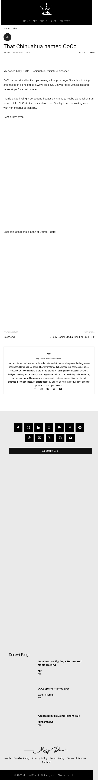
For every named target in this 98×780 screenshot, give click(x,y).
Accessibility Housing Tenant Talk (59, 715)
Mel (8, 52)
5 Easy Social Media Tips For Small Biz (72, 337)
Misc (15, 28)
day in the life (45, 695)
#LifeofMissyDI (46, 722)
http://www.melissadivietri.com (49, 358)
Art (40, 671)
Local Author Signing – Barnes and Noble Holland (59, 663)
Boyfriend (9, 337)
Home (6, 28)
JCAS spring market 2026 (54, 688)
